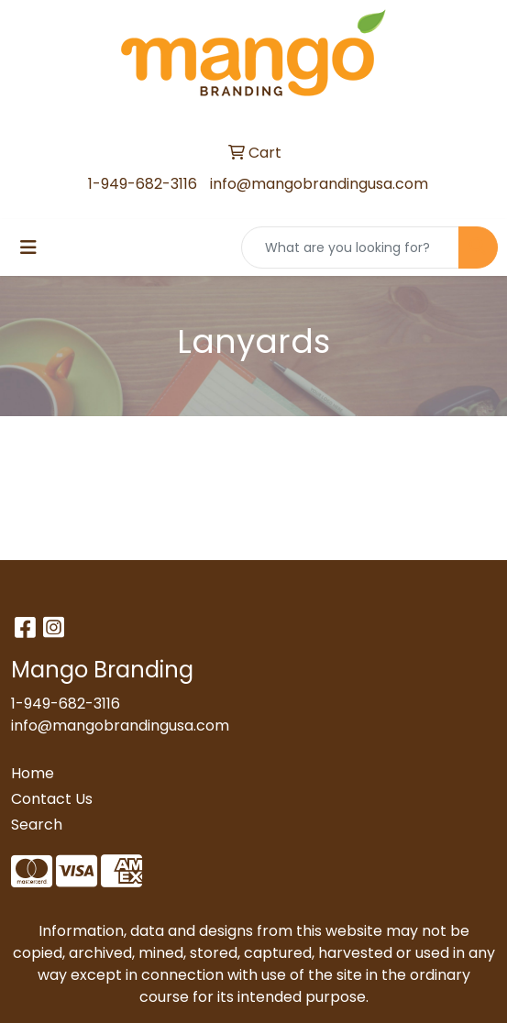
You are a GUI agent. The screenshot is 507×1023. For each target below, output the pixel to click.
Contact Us (52, 798)
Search (36, 824)
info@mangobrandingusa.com (319, 183)
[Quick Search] (350, 247)
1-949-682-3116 (142, 183)
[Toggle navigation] (28, 247)
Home (32, 773)
